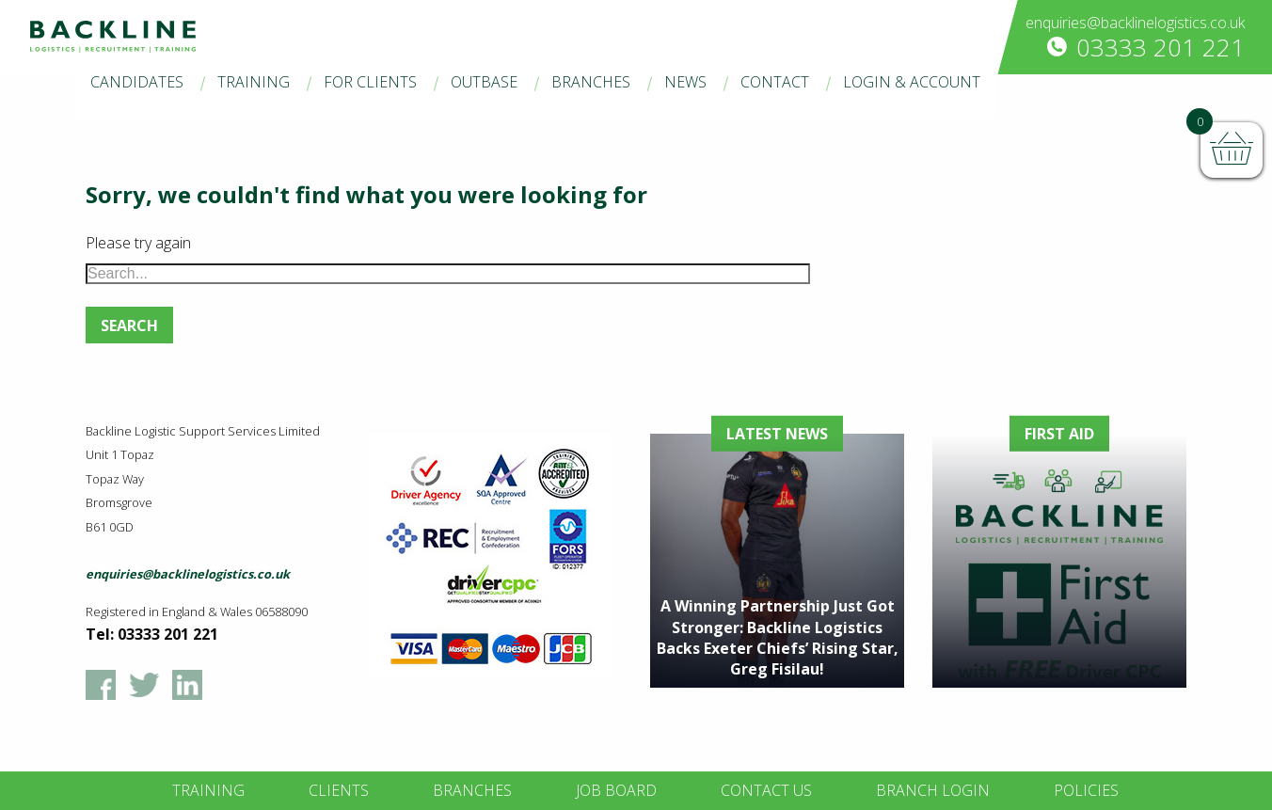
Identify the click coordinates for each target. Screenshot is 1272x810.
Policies (1086, 790)
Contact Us (766, 790)
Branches (590, 81)
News (685, 81)
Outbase (484, 81)
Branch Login (933, 790)
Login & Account (911, 81)
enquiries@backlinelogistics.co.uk (1135, 22)
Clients (339, 790)
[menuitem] (137, 83)
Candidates (136, 81)
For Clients (370, 81)
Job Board (616, 790)
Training (253, 81)
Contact (774, 81)
